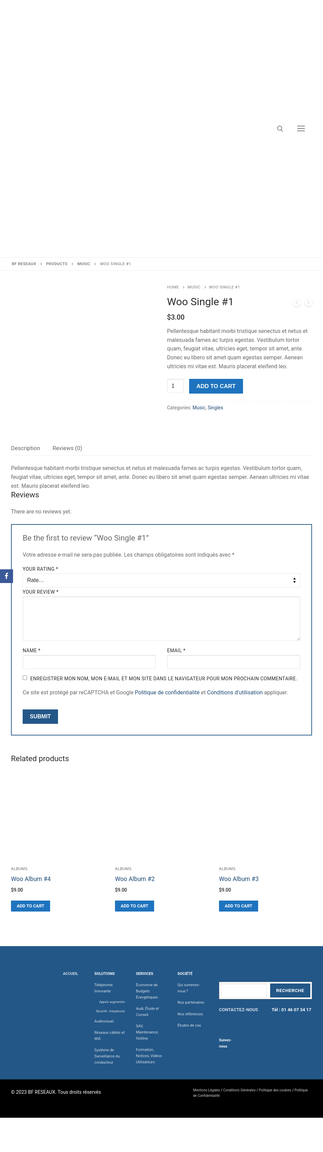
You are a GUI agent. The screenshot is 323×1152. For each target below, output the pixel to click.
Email (176, 650)
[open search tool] (280, 129)
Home (173, 287)
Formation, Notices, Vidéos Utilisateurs (149, 1056)
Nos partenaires (190, 1002)
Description (25, 448)
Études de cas (189, 1025)
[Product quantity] (175, 386)
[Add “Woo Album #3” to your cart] (238, 906)
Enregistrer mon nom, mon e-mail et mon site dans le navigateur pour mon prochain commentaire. (163, 678)
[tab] (25, 448)
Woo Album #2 (135, 879)
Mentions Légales (206, 1090)
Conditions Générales (239, 1090)
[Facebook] (6, 576)
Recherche (290, 990)
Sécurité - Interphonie (110, 1011)
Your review (41, 592)
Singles (215, 407)
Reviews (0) (67, 448)
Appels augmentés (112, 1002)
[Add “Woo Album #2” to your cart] (134, 906)
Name (32, 650)
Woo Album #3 (239, 879)
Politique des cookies (275, 1090)
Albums (19, 868)
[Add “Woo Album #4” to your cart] (30, 906)
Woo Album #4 (31, 879)
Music (193, 287)
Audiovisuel (104, 1021)
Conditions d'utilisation (235, 692)
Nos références (190, 1014)
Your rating (40, 569)
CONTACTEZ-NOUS (238, 1009)
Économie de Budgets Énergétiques (147, 991)
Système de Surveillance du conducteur (107, 1056)
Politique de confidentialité (167, 692)
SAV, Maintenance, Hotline (147, 1032)
